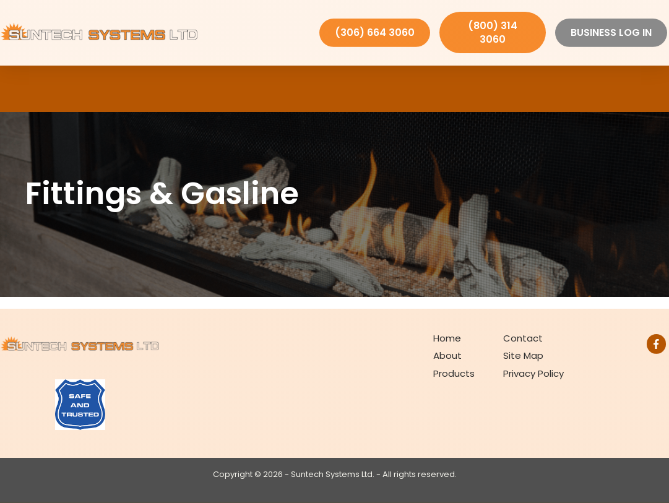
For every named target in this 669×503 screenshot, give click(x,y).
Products (454, 373)
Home (447, 338)
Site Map (523, 355)
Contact (523, 338)
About (447, 355)
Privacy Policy (533, 373)
